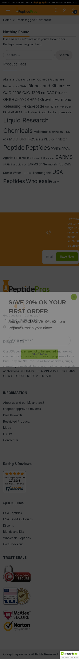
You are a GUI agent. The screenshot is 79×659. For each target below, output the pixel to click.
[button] (69, 655)
